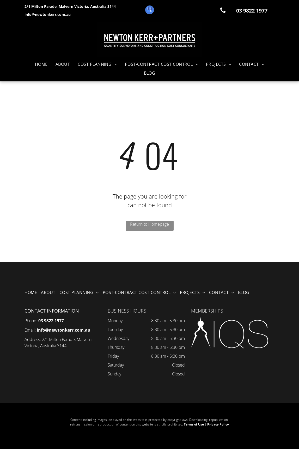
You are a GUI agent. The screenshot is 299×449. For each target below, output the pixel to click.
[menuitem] (41, 64)
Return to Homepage (149, 224)
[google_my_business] (149, 10)
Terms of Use (194, 424)
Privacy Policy (218, 424)
